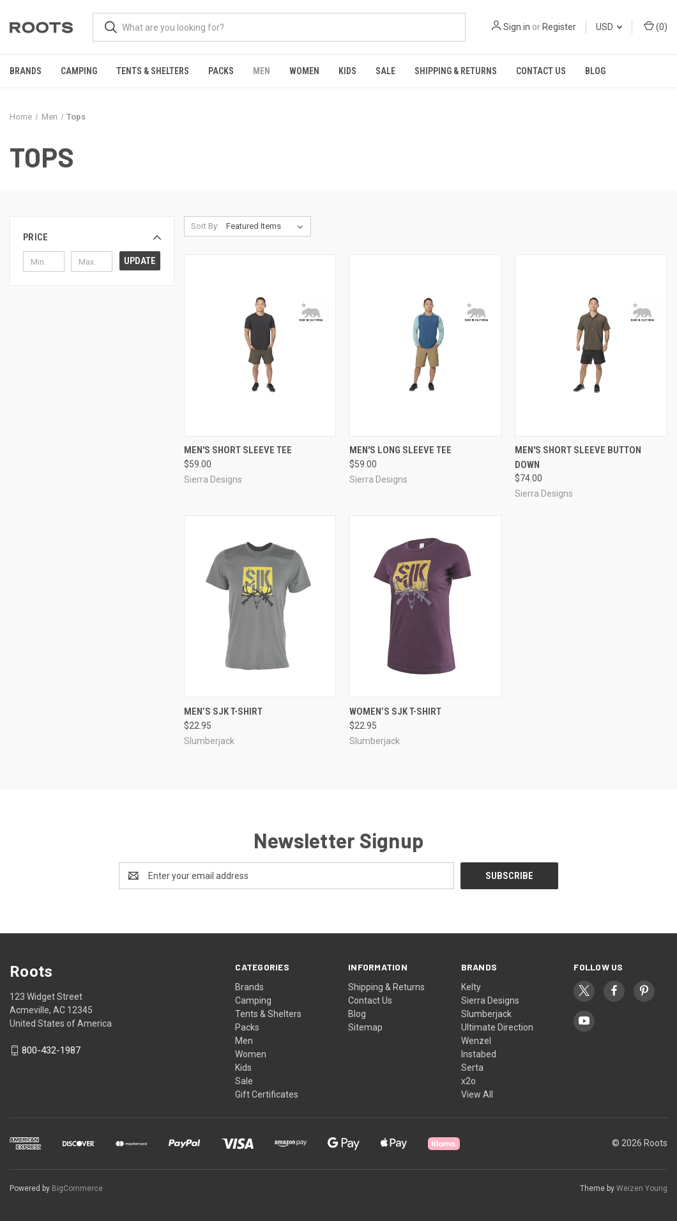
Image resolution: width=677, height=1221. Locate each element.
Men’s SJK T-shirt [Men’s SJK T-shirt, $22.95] (223, 711)
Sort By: (205, 226)
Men (261, 71)
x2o (468, 1081)
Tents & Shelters (152, 71)
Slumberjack (486, 1014)
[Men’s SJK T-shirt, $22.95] (259, 606)
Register (559, 27)
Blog (595, 71)
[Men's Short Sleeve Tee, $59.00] (259, 345)
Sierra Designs (490, 1000)
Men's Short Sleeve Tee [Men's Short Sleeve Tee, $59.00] (238, 450)
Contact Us (541, 71)
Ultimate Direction (497, 1027)
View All (477, 1094)
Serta (472, 1067)
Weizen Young (641, 1188)
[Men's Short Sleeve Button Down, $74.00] (590, 345)
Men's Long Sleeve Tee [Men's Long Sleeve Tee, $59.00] (400, 450)
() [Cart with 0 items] (655, 26)
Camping (79, 71)
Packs (221, 71)
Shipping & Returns (456, 71)
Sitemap (365, 1027)
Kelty (471, 987)
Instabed (478, 1054)
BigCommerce (77, 1188)
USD (609, 27)
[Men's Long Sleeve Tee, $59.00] (425, 345)
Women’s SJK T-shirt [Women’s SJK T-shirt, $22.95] (395, 711)
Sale (385, 71)
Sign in (516, 27)
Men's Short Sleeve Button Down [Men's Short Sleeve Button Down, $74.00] (578, 457)
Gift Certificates (266, 1094)
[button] (92, 237)
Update (140, 261)
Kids (347, 71)
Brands (26, 71)
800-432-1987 (51, 1050)
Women (304, 71)
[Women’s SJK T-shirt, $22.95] (425, 606)
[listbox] (267, 226)
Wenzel (476, 1041)
